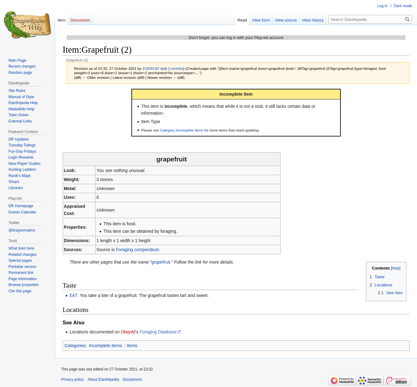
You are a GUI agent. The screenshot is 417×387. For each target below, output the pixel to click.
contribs (176, 68)
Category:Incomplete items (181, 130)
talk (164, 68)
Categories (75, 345)
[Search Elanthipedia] (370, 19)
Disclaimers (132, 379)
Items (132, 345)
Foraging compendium (137, 249)
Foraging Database (158, 331)
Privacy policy (72, 379)
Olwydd (128, 331)
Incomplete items (105, 345)
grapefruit (161, 262)
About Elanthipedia (103, 379)
